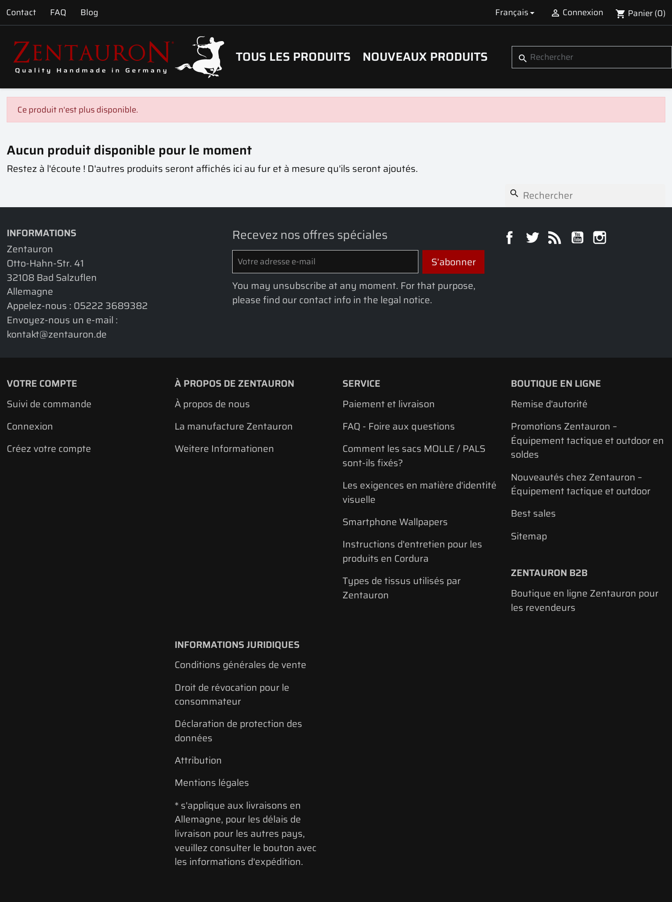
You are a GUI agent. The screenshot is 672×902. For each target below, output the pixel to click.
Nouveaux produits (425, 56)
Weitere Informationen (224, 448)
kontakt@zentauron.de (57, 334)
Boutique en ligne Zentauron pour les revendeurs (585, 600)
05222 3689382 (111, 305)
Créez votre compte (49, 448)
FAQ (58, 12)
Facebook (511, 239)
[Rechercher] (592, 57)
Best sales (533, 513)
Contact (21, 12)
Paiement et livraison (388, 404)
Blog (89, 12)
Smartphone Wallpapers (395, 521)
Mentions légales (212, 782)
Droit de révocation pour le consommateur (232, 694)
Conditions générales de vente (240, 664)
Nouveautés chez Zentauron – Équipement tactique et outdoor (581, 484)
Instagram (601, 239)
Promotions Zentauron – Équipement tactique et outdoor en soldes (587, 440)
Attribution (198, 760)
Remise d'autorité (549, 404)
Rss (556, 239)
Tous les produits (293, 56)
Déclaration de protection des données (238, 730)
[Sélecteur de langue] (516, 12)
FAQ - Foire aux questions (398, 426)
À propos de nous (212, 404)
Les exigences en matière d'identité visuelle (419, 492)
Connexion (30, 426)
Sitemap (529, 536)
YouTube (578, 239)
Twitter (533, 239)
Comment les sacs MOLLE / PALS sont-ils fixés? (413, 455)
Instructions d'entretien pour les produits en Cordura (412, 551)
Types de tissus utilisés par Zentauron (401, 587)
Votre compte (42, 383)
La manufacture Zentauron (234, 426)
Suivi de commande (49, 404)
